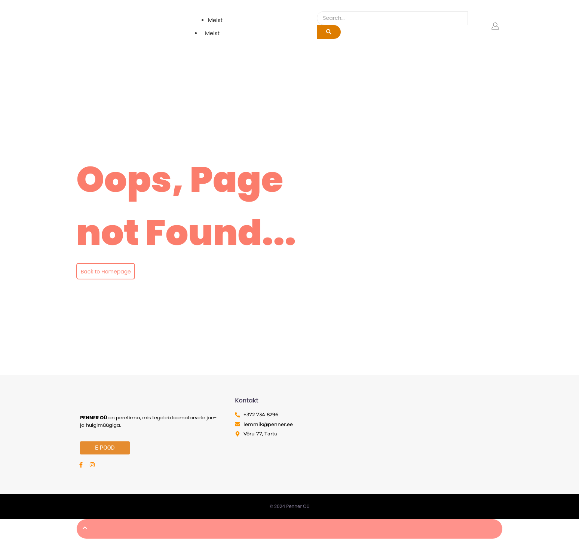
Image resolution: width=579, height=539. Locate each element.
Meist (212, 33)
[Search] (392, 18)
